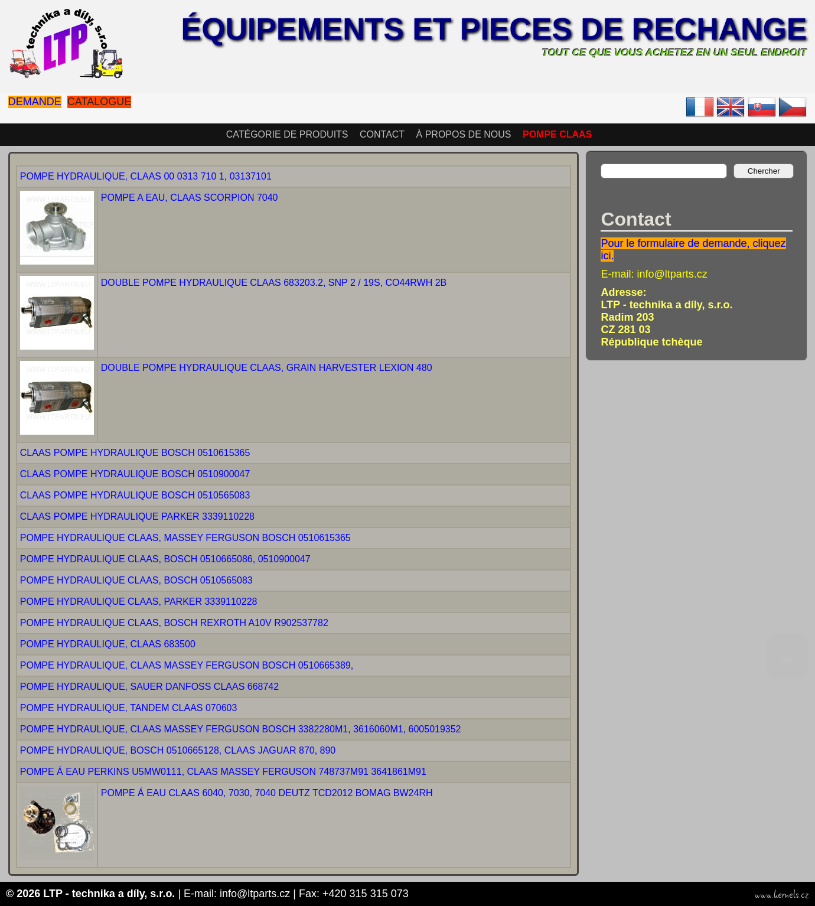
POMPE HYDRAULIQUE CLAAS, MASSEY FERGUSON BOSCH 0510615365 (185, 538)
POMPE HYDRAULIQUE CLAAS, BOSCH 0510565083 (136, 580)
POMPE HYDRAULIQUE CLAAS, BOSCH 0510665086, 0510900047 (165, 559)
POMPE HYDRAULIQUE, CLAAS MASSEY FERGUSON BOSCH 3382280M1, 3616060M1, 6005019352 (240, 729)
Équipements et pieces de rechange (494, 29)
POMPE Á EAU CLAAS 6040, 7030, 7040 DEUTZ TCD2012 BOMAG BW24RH (267, 793)
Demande (34, 101)
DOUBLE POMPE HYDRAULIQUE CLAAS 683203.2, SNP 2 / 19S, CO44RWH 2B (273, 283)
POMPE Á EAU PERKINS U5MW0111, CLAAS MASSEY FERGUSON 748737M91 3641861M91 (223, 772)
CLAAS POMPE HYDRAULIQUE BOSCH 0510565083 (135, 495)
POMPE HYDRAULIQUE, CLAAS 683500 (107, 644)
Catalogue (99, 101)
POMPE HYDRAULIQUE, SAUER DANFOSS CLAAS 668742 (149, 687)
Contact (382, 134)
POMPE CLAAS (557, 134)
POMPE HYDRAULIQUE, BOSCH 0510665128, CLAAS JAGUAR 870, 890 (177, 750)
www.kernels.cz (781, 895)
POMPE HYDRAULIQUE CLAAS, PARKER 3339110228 (138, 602)
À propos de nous (463, 134)
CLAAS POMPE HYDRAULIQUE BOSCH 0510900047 (135, 474)
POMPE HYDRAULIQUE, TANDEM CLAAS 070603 (128, 708)
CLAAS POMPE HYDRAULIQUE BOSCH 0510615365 (135, 453)
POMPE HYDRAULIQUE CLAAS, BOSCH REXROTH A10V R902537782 (174, 623)
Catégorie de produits (287, 134)
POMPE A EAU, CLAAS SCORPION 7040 (189, 198)
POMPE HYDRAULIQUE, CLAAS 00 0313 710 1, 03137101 (146, 176)
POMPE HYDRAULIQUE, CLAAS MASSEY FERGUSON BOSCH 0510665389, (186, 665)
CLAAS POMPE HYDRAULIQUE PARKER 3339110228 (137, 516)
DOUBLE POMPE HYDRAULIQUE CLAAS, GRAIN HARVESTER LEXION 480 (266, 368)
